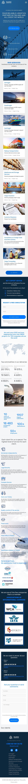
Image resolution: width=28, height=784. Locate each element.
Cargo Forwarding (9, 261)
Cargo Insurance (9, 196)
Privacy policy (14, 782)
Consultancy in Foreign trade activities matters (13, 238)
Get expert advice (14, 317)
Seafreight (7, 128)
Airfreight (7, 83)
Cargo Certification (14, 774)
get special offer (14, 28)
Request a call (14, 746)
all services (14, 272)
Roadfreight (8, 105)
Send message (14, 720)
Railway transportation (11, 151)
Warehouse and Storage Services (11, 173)
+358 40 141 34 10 (10, 664)
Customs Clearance (10, 217)
